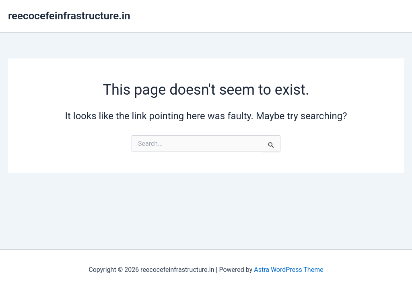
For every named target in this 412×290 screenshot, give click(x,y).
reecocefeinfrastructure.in (69, 16)
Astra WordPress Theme (288, 269)
